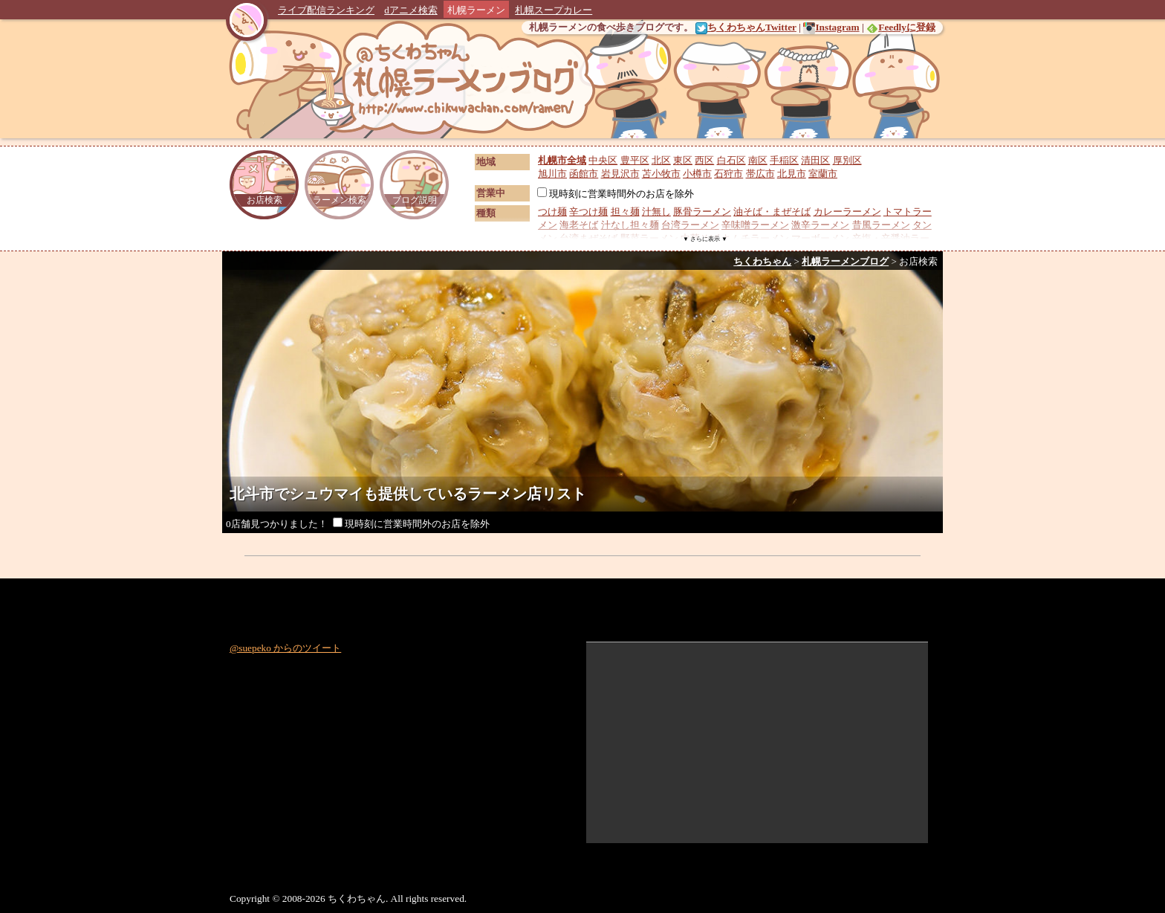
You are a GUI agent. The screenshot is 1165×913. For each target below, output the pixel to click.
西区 (704, 160)
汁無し (656, 211)
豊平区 (634, 160)
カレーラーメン (847, 211)
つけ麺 (552, 211)
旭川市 (552, 173)
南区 (758, 160)
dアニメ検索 (411, 10)
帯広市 (760, 173)
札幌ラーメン (476, 10)
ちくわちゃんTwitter (745, 27)
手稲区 (784, 160)
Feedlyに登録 (900, 27)
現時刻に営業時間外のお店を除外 (615, 193)
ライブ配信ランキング (326, 10)
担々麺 (625, 211)
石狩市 (728, 173)
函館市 (583, 173)
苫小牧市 (661, 173)
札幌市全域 (562, 160)
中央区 (602, 160)
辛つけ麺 (588, 211)
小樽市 (697, 173)
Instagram (831, 27)
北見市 (791, 173)
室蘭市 (822, 173)
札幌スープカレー (553, 10)
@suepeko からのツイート (285, 648)
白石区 (731, 160)
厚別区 (847, 160)
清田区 (815, 160)
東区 (682, 160)
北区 (661, 160)
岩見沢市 (620, 173)
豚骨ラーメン (702, 211)
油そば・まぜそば (772, 211)
